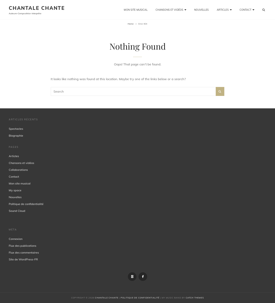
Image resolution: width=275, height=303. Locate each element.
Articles (223, 9)
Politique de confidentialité (26, 204)
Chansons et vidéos (169, 9)
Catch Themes (195, 297)
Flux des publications (22, 245)
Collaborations (18, 169)
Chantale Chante (37, 8)
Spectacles (16, 128)
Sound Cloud (17, 211)
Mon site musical (135, 9)
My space (15, 190)
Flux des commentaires (24, 252)
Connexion (15, 239)
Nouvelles (201, 9)
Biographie (16, 135)
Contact (245, 9)
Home (131, 23)
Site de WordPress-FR (23, 259)
